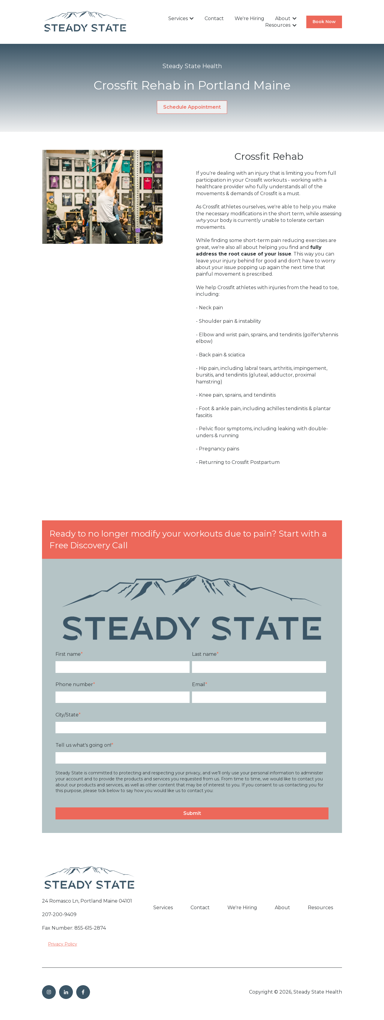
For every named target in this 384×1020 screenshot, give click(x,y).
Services (178, 18)
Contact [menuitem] (200, 907)
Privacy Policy (62, 944)
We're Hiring (249, 18)
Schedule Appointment (192, 107)
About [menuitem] (282, 907)
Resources (277, 25)
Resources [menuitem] (320, 907)
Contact (214, 18)
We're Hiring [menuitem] (242, 907)
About (282, 18)
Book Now (324, 21)
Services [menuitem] (163, 907)
